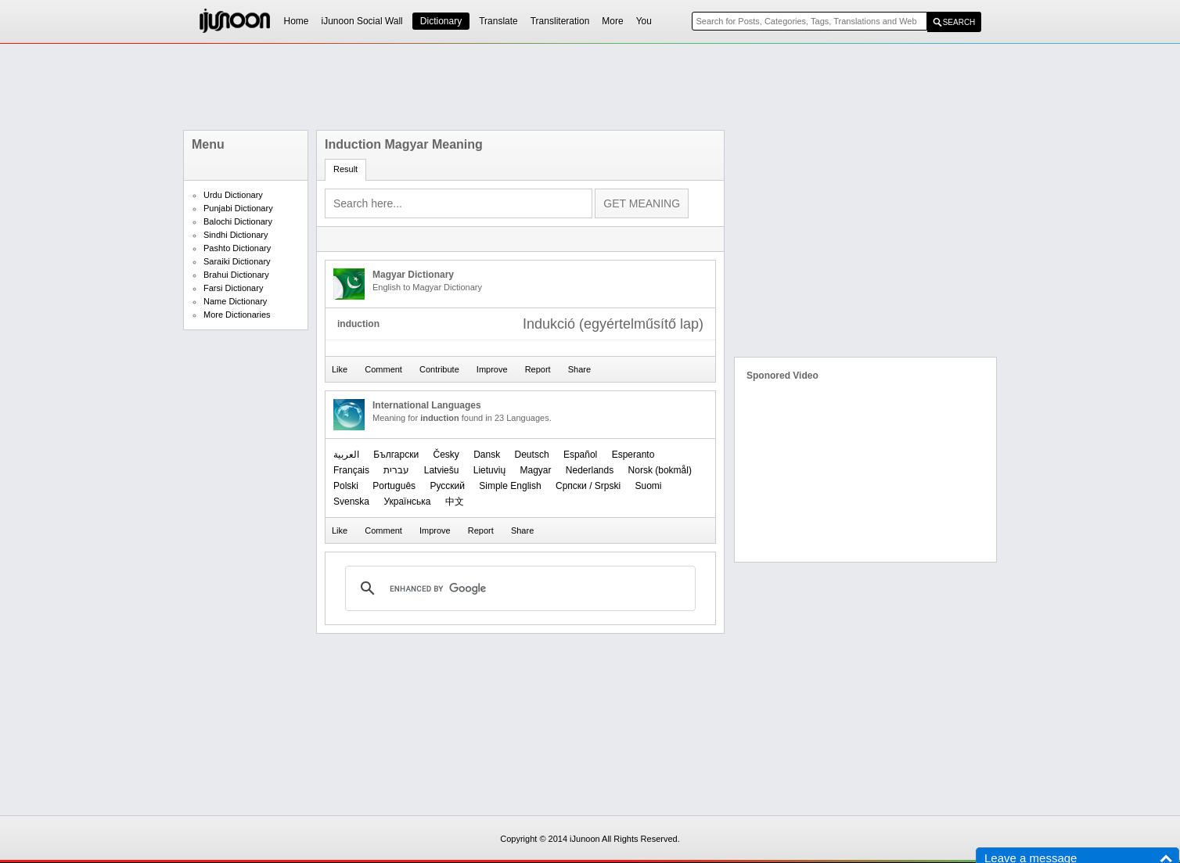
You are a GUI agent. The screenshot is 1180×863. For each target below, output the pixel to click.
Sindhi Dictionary (235, 234)
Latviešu (441, 470)
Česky (446, 454)
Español (580, 454)
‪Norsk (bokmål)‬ (660, 470)
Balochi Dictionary (237, 221)
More (612, 21)
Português (394, 485)
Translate (498, 21)
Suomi (648, 485)
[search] (518, 588)
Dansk (486, 454)
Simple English (510, 485)
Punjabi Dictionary (238, 208)
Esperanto (633, 454)
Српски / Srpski (588, 485)
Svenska (351, 501)
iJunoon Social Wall (362, 21)
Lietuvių (489, 470)
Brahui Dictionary (236, 274)
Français (351, 470)
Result (345, 169)
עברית (396, 470)
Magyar (535, 470)
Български (396, 454)
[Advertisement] (590, 87)
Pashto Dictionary (237, 248)
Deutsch (532, 454)
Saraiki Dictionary (237, 261)
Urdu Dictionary (233, 195)
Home (296, 21)
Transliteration (560, 21)
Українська (406, 501)
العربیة (346, 454)
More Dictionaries (237, 314)
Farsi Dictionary (233, 288)
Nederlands (589, 470)
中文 (454, 501)
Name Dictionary (235, 301)
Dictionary (441, 21)
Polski (345, 485)
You (644, 21)
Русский (447, 485)
